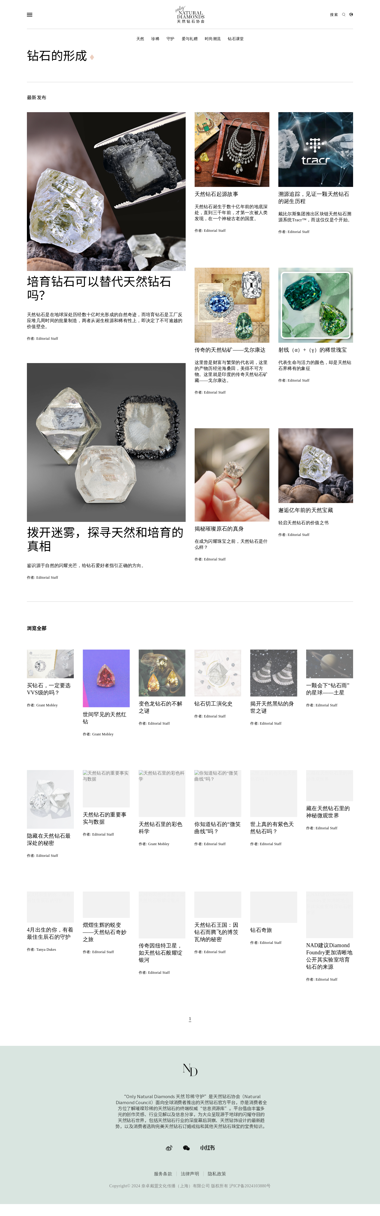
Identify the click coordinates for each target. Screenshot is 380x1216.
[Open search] (338, 14)
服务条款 (163, 1174)
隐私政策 (217, 1174)
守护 (171, 38)
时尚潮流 (213, 38)
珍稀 (155, 38)
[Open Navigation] (41, 14)
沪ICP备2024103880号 (250, 1187)
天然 (140, 38)
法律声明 (190, 1174)
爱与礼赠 (190, 38)
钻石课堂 (236, 38)
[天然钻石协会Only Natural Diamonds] (190, 14)
